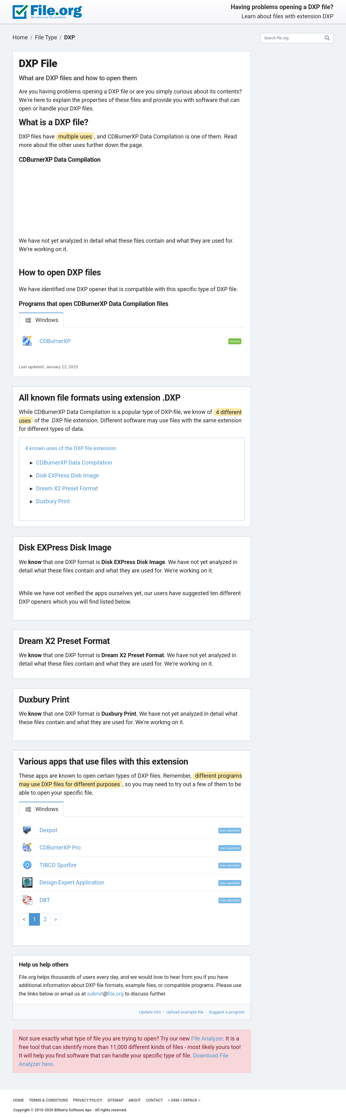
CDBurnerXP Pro (60, 847)
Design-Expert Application (72, 882)
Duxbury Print (53, 501)
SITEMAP (115, 1100)
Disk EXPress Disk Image (67, 475)
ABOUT (135, 1100)
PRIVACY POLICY (87, 1100)
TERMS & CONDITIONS (48, 1100)
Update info (150, 1011)
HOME (18, 1100)
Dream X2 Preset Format (67, 488)
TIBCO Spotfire (58, 865)
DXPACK (190, 1100)
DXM (175, 1100)
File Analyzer (207, 1038)
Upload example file (185, 1011)
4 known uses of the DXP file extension (70, 448)
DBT (45, 900)
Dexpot (49, 830)
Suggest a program (227, 1011)
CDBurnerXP (55, 341)
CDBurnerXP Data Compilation (74, 462)
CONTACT (154, 1100)
